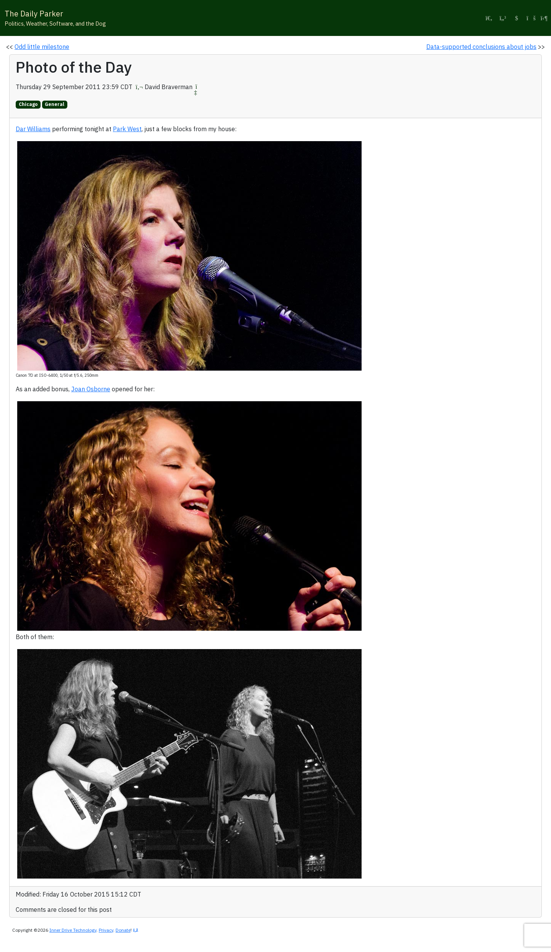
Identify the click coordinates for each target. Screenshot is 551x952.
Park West (127, 129)
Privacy (106, 930)
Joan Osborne (90, 389)
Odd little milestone (42, 46)
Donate (123, 930)
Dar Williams (33, 129)
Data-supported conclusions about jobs (481, 46)
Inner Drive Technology (72, 930)
